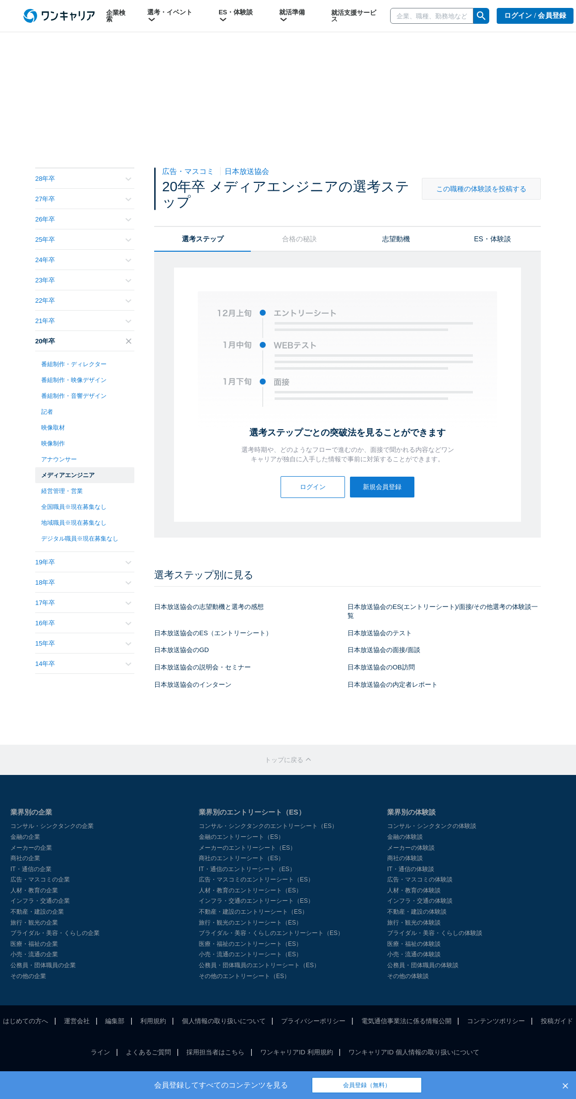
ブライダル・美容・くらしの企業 (55, 933)
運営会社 (77, 1021)
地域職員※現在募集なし (74, 522)
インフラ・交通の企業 (40, 900)
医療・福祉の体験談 (414, 943)
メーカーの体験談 (411, 847)
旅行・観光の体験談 (414, 922)
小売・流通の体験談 (414, 954)
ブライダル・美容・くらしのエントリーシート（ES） (271, 933)
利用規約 (153, 1021)
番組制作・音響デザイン (74, 395)
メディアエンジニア (68, 475)
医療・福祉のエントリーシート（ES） (250, 943)
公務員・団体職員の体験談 (423, 965)
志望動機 (396, 239)
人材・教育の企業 (34, 890)
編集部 (114, 1021)
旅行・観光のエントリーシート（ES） (250, 922)
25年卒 (83, 239)
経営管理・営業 (62, 491)
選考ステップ (203, 239)
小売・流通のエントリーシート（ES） (250, 954)
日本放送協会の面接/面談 (383, 650)
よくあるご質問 (148, 1052)
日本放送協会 (247, 171)
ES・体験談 (236, 15)
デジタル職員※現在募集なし (79, 538)
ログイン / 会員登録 (535, 15)
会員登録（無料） (367, 1085)
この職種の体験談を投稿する (481, 189)
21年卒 (83, 321)
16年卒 (83, 623)
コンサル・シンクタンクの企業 (52, 826)
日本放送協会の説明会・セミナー (202, 667)
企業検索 (115, 16)
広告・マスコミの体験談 (420, 879)
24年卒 (83, 260)
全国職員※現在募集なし (74, 506)
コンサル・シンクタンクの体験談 (431, 826)
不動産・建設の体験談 (417, 911)
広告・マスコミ (189, 171)
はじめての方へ (25, 1021)
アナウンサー (59, 459)
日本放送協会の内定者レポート (392, 684)
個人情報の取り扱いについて (224, 1021)
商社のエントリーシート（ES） (241, 858)
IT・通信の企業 (31, 869)
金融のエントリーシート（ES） (241, 836)
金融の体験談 (405, 836)
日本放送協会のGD (181, 650)
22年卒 (83, 300)
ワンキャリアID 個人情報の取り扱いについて (413, 1052)
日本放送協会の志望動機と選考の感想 (209, 606)
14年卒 (83, 663)
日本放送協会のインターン (192, 684)
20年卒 (83, 341)
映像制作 (53, 443)
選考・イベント (169, 15)
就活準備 (292, 15)
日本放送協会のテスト (379, 633)
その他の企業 (28, 976)
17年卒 (83, 602)
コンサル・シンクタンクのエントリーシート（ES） (268, 826)
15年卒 (83, 643)
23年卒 (83, 280)
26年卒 (83, 219)
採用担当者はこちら (215, 1052)
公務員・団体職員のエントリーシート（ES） (259, 965)
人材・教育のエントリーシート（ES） (250, 890)
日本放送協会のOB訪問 (381, 667)
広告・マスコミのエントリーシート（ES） (256, 879)
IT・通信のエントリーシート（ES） (247, 869)
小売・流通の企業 (34, 954)
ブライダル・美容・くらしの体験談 (434, 933)
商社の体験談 (405, 858)
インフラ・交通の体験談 (420, 900)
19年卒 (83, 562)
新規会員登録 (382, 487)
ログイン (313, 487)
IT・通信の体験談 (410, 869)
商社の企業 (25, 858)
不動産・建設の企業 (37, 911)
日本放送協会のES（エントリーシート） (213, 633)
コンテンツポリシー (496, 1021)
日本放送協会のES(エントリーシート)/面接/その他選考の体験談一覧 (442, 611)
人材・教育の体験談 (414, 890)
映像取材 (53, 427)
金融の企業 (25, 836)
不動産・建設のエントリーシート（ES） (253, 911)
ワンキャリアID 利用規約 (296, 1052)
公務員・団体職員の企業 (43, 965)
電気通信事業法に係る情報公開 (406, 1021)
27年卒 (83, 199)
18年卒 (83, 582)
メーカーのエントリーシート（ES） (247, 847)
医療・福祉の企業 (34, 943)
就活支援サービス (353, 16)
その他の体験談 (408, 976)
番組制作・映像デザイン (74, 380)
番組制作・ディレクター (74, 364)
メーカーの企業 (31, 847)
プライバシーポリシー (313, 1021)
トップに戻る (288, 760)
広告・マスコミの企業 (40, 879)
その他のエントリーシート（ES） (244, 976)
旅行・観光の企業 (34, 922)
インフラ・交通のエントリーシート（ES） (256, 900)
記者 (47, 411)
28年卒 (83, 178)
